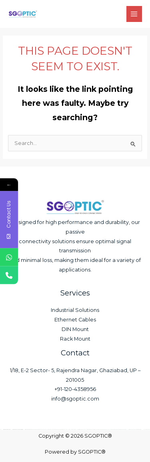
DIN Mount (75, 329)
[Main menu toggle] (134, 14)
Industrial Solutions (75, 310)
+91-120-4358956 (75, 389)
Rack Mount (75, 339)
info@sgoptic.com (75, 399)
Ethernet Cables (75, 320)
